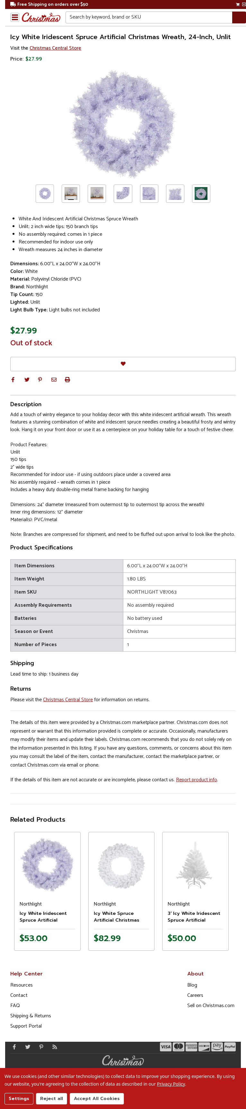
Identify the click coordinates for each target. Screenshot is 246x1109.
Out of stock (31, 343)
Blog (192, 985)
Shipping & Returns (30, 1016)
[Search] (239, 17)
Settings (19, 1098)
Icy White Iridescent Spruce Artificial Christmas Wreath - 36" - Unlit (43, 924)
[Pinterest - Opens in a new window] (39, 1046)
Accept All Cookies (97, 1098)
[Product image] (47, 864)
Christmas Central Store (55, 48)
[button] (12, 379)
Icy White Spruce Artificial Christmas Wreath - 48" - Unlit (117, 920)
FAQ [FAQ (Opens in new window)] (15, 1005)
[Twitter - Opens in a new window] (26, 1046)
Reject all (51, 1098)
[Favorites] (123, 364)
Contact (19, 995)
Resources (21, 985)
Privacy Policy (171, 1084)
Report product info (196, 780)
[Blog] (53, 1046)
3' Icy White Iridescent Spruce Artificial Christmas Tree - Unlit (194, 920)
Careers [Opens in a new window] (195, 995)
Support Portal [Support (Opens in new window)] (26, 1026)
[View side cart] (244, 4)
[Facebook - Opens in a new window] (12, 1046)
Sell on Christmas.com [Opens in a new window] (210, 1005)
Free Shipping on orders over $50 (49, 4)
